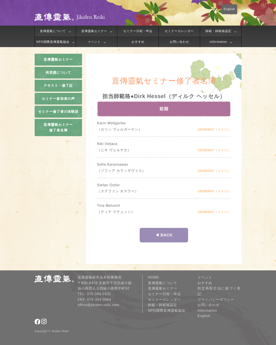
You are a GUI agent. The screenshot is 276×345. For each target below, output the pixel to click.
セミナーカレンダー (179, 31)
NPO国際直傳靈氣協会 (52, 41)
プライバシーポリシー (216, 299)
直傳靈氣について (53, 31)
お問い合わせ (179, 41)
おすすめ (138, 41)
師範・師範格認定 (218, 31)
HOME (153, 277)
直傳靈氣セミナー (94, 31)
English (229, 9)
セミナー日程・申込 (137, 31)
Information (218, 41)
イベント (94, 41)
